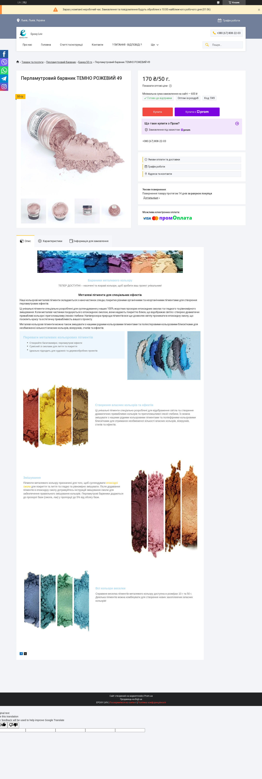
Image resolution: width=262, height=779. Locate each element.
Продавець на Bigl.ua (131, 699)
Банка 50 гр (85, 62)
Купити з (197, 112)
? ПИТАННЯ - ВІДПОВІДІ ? (127, 44)
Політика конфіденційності (152, 702)
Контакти (97, 44)
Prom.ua (148, 696)
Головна (46, 44)
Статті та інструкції (71, 44)
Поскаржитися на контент (123, 702)
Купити (157, 111)
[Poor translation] (13, 725)
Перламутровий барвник (61, 62)
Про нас (27, 44)
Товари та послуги (32, 62)
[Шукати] (207, 45)
